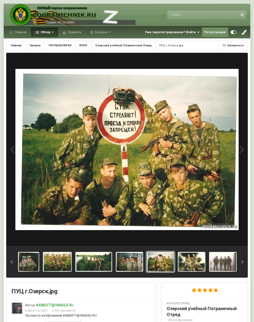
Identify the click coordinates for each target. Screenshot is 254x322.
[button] (11, 261)
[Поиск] (193, 15)
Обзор (45, 32)
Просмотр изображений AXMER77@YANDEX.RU (61, 315)
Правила (74, 32)
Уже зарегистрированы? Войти (172, 32)
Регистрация (215, 32)
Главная (20, 32)
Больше (101, 32)
